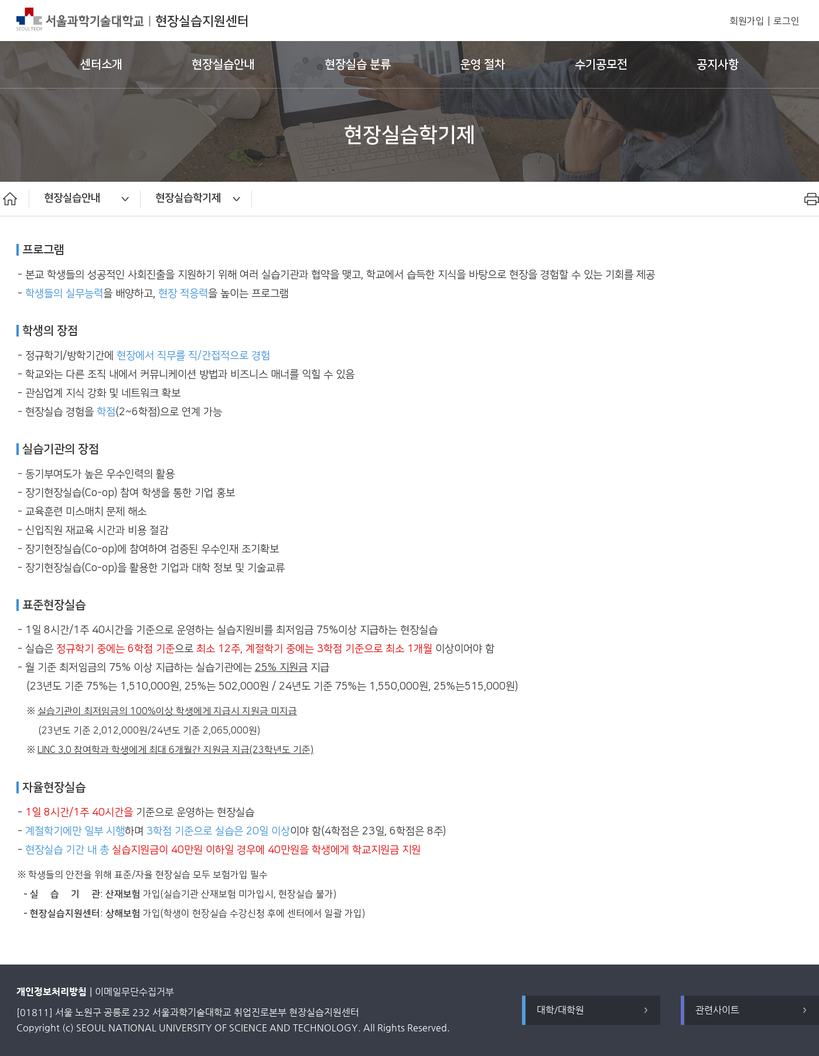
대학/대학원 (560, 1010)
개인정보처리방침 (51, 991)
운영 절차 (482, 64)
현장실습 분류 (358, 64)
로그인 (786, 21)
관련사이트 (717, 1010)
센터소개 (101, 64)
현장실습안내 (223, 64)
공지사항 (718, 64)
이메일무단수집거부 (134, 991)
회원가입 (747, 21)
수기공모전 (601, 64)
